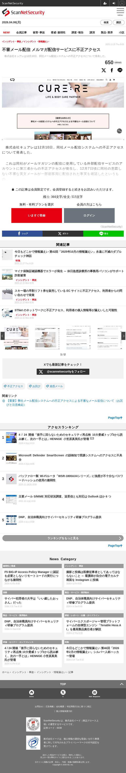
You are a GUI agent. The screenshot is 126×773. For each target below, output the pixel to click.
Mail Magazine (94, 696)
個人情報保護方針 (64, 711)
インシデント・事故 (74, 566)
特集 (67, 642)
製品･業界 (107, 32)
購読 (118, 22)
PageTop (114, 417)
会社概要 (60, 707)
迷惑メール (56, 386)
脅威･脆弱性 (58, 32)
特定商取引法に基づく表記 (79, 707)
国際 (5, 592)
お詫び (36, 386)
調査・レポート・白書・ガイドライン (82, 615)
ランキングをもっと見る (63, 538)
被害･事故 (39, 32)
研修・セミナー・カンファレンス (18, 642)
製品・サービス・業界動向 (77, 592)
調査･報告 (77, 32)
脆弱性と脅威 (9, 566)
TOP (63, 684)
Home (31, 696)
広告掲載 (50, 707)
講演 (92, 32)
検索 (106, 22)
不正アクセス (15, 386)
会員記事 (21, 32)
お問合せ (39, 707)
